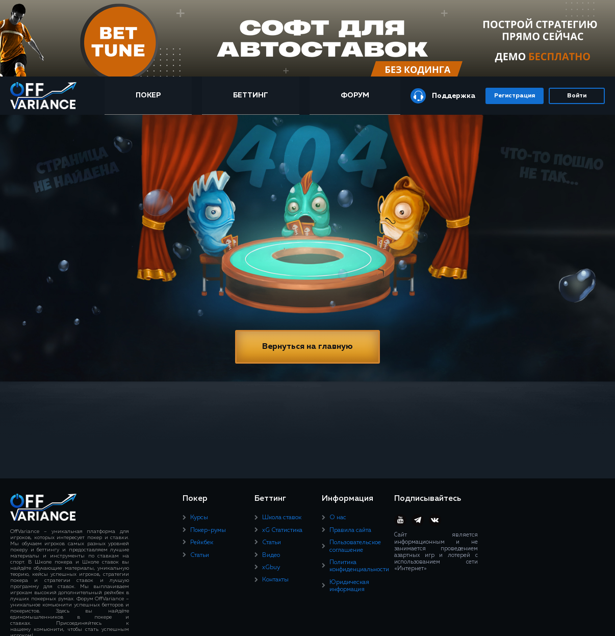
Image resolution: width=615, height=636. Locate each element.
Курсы (199, 518)
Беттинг (250, 95)
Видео (271, 555)
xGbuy (271, 568)
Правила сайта (350, 530)
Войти (576, 96)
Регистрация (514, 96)
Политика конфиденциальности (359, 566)
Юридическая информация (349, 586)
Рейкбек (201, 543)
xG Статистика (282, 530)
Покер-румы (208, 530)
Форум (355, 95)
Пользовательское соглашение (355, 546)
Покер (148, 95)
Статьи (199, 555)
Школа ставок (281, 518)
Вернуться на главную (307, 347)
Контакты (275, 580)
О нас (337, 518)
